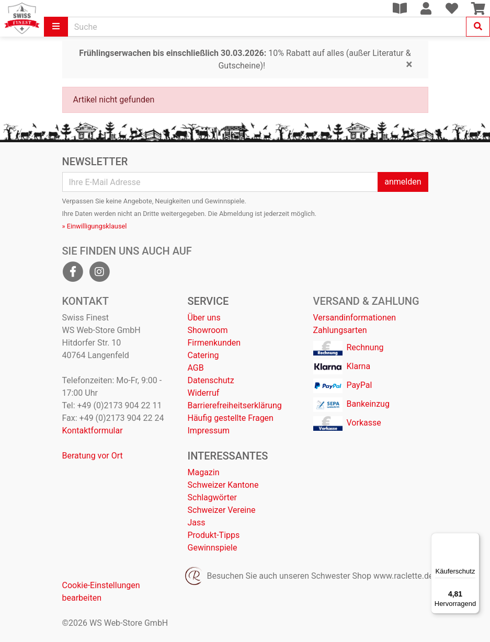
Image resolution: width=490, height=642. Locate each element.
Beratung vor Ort (92, 456)
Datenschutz (211, 380)
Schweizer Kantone (223, 485)
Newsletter (95, 161)
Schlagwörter (212, 497)
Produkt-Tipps (214, 535)
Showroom (208, 330)
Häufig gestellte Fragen (231, 418)
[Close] (409, 65)
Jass (197, 523)
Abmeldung (236, 213)
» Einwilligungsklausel (94, 226)
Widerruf (204, 393)
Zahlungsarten (340, 330)
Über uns (204, 318)
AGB (196, 368)
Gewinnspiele (212, 548)
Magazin (204, 472)
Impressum (209, 430)
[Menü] (473, 539)
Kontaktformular (92, 430)
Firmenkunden (214, 343)
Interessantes (228, 456)
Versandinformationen (354, 318)
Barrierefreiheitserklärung (235, 405)
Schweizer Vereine (222, 510)
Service (208, 301)
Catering (203, 355)
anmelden (402, 182)
